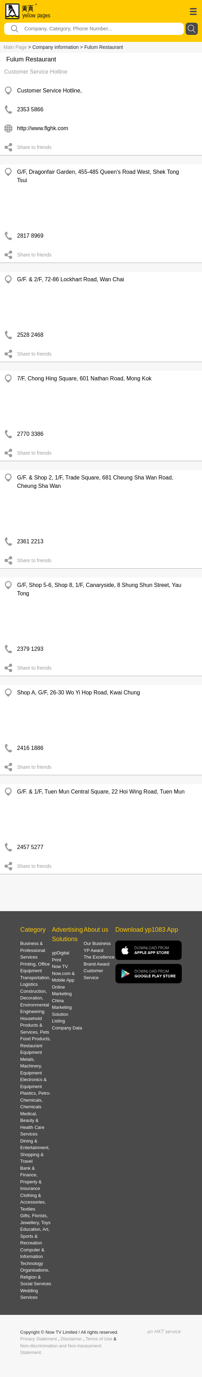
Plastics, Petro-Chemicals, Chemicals (35, 1100)
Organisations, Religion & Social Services (35, 1276)
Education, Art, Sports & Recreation (35, 1236)
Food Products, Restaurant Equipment (35, 1045)
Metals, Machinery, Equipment (31, 1066)
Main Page (15, 47)
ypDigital (60, 952)
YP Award (93, 950)
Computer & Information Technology (32, 1256)
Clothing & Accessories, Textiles (33, 1202)
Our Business (97, 943)
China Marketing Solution (62, 1007)
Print (56, 959)
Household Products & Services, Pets (34, 1025)
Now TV (60, 966)
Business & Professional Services (32, 950)
